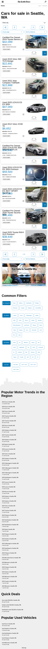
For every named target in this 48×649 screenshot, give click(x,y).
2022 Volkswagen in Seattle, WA (10, 544)
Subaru (36, 315)
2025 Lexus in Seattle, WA (8, 483)
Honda (32, 320)
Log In (39, 5)
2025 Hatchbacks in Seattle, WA (10, 525)
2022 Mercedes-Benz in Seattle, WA (11, 558)
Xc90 (14, 347)
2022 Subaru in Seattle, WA (9, 572)
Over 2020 (15, 364)
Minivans (15, 308)
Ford (41, 330)
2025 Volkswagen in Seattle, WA (10, 473)
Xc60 (34, 347)
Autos (3, 6)
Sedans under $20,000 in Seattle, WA (11, 605)
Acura (26, 320)
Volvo (20, 320)
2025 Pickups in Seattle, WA (9, 568)
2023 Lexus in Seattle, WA (8, 449)
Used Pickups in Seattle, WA (9, 638)
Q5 (33, 357)
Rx (19, 342)
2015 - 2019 (24, 364)
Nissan (34, 325)
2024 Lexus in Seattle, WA (8, 487)
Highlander (21, 347)
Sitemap (24, 647)
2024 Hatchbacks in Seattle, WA (10, 478)
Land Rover (26, 325)
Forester (20, 352)
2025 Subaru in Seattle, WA (9, 501)
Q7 (37, 357)
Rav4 (14, 342)
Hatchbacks (29, 303)
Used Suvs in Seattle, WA (8, 624)
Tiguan (14, 357)
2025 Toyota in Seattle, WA (9, 421)
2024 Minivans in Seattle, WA (9, 563)
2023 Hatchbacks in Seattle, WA (10, 520)
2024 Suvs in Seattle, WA (8, 407)
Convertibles (38, 308)
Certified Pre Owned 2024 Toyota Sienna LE (12, 38)
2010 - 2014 (33, 364)
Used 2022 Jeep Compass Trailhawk (10, 82)
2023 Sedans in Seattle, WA (9, 431)
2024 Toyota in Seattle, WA (9, 416)
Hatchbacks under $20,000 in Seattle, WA (12, 610)
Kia (14, 335)
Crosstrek (40, 347)
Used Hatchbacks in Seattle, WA (10, 634)
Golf (28, 357)
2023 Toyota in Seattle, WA (9, 435)
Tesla (14, 330)
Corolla (21, 357)
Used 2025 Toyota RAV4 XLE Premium (13, 233)
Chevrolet (34, 330)
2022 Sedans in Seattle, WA (9, 539)
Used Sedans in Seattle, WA (9, 629)
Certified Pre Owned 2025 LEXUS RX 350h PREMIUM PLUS (12, 148)
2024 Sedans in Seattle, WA (9, 440)
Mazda (20, 330)
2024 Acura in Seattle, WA (8, 492)
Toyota (14, 315)
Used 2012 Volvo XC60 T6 (12, 125)
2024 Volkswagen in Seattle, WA (10, 468)
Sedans (21, 303)
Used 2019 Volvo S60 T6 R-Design (11, 60)
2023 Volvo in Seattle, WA (8, 454)
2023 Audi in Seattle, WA (8, 445)
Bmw (41, 325)
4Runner (26, 342)
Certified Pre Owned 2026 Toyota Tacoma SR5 (11, 213)
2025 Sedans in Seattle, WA (9, 459)
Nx (28, 347)
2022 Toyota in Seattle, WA (9, 511)
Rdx (26, 352)
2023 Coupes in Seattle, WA (9, 582)
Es (13, 352)
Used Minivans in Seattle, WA (9, 643)
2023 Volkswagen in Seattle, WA (10, 464)
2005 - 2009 (16, 369)
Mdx (39, 352)
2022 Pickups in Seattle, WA (9, 553)
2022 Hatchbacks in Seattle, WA (10, 549)
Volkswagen (29, 315)
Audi (14, 320)
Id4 (38, 342)
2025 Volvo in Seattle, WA (8, 506)
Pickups (37, 303)
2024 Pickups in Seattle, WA (9, 516)
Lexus (21, 315)
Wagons (30, 308)
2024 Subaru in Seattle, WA (9, 497)
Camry (32, 342)
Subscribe (44, 5)
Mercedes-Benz (16, 325)
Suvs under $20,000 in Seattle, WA (11, 601)
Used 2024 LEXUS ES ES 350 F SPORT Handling (12, 191)
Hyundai (40, 320)
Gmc (27, 330)
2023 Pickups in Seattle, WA (9, 534)
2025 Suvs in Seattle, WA (8, 412)
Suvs (14, 303)
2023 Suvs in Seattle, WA (8, 402)
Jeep (19, 335)
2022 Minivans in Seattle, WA (9, 586)
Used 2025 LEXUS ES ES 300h (12, 103)
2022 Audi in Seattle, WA (8, 530)
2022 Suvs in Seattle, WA (8, 426)
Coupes (22, 308)
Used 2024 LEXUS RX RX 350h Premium (12, 168)
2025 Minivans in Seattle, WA (9, 577)
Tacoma (32, 352)
